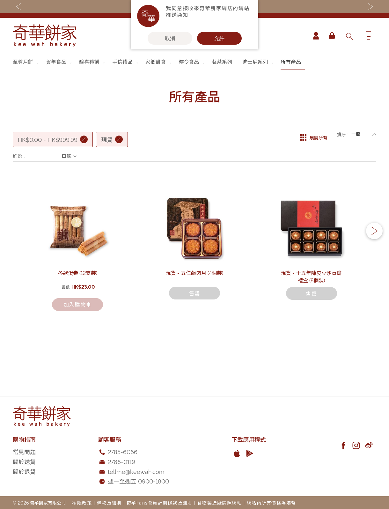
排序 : (342, 134)
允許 (219, 38)
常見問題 (24, 452)
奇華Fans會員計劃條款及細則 (160, 502)
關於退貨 (24, 471)
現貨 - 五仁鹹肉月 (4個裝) (194, 323)
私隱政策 (82, 502)
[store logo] (45, 35)
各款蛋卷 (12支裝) (77, 323)
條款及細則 (109, 502)
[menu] (194, 62)
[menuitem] (26, 62)
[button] (374, 256)
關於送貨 (24, 461)
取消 (170, 38)
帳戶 (314, 36)
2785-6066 (122, 452)
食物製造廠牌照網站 (219, 502)
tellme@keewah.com (136, 471)
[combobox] (349, 35)
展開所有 (313, 134)
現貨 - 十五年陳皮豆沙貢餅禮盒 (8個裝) (312, 323)
